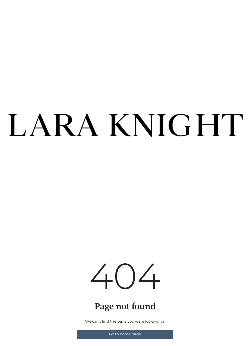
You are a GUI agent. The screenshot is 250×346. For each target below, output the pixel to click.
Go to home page (125, 334)
